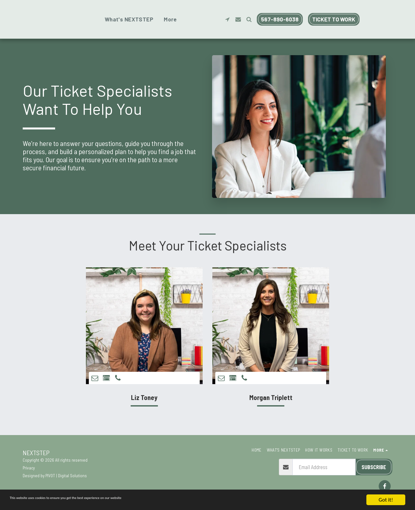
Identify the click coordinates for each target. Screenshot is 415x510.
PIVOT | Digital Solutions (66, 475)
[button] (365, 19)
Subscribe (374, 467)
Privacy (29, 467)
